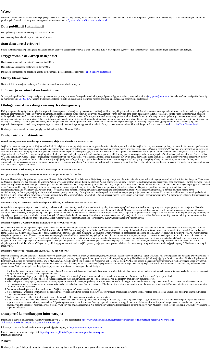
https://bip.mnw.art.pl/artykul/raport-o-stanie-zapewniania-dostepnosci (72, 332)
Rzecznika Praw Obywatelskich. (184, 124)
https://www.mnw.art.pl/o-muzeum (86, 327)
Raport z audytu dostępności (98, 72)
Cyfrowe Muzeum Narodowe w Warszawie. (88, 20)
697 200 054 (24, 99)
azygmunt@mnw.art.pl (158, 96)
